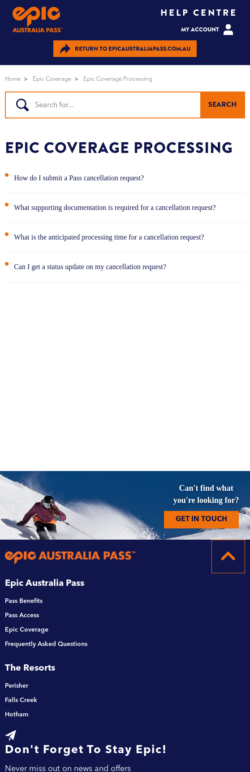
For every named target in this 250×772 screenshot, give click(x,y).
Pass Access (22, 615)
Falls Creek (21, 700)
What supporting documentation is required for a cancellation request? (115, 207)
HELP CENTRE (198, 12)
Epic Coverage (52, 79)
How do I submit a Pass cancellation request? (79, 178)
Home (13, 79)
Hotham (16, 714)
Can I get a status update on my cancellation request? (90, 266)
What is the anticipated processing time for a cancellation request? (109, 237)
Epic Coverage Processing (117, 79)
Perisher (16, 686)
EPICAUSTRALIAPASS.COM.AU (125, 49)
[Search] (123, 105)
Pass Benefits (24, 601)
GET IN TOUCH (201, 519)
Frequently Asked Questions (46, 644)
